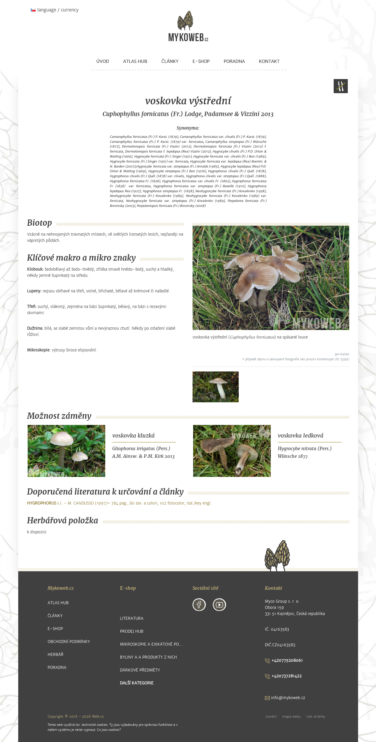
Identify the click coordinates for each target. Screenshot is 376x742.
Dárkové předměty (140, 670)
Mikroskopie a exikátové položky (152, 644)
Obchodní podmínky (69, 641)
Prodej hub (131, 631)
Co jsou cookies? (109, 730)
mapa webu (291, 716)
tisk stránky (316, 716)
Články (169, 61)
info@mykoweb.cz (285, 697)
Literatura (131, 618)
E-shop (201, 61)
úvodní (270, 716)
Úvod (102, 61)
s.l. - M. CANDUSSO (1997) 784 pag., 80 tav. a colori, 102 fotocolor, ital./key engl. (119, 503)
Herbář (55, 654)
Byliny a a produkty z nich (148, 657)
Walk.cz (98, 716)
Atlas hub (135, 61)
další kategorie (136, 683)
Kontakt (269, 61)
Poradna (234, 61)
